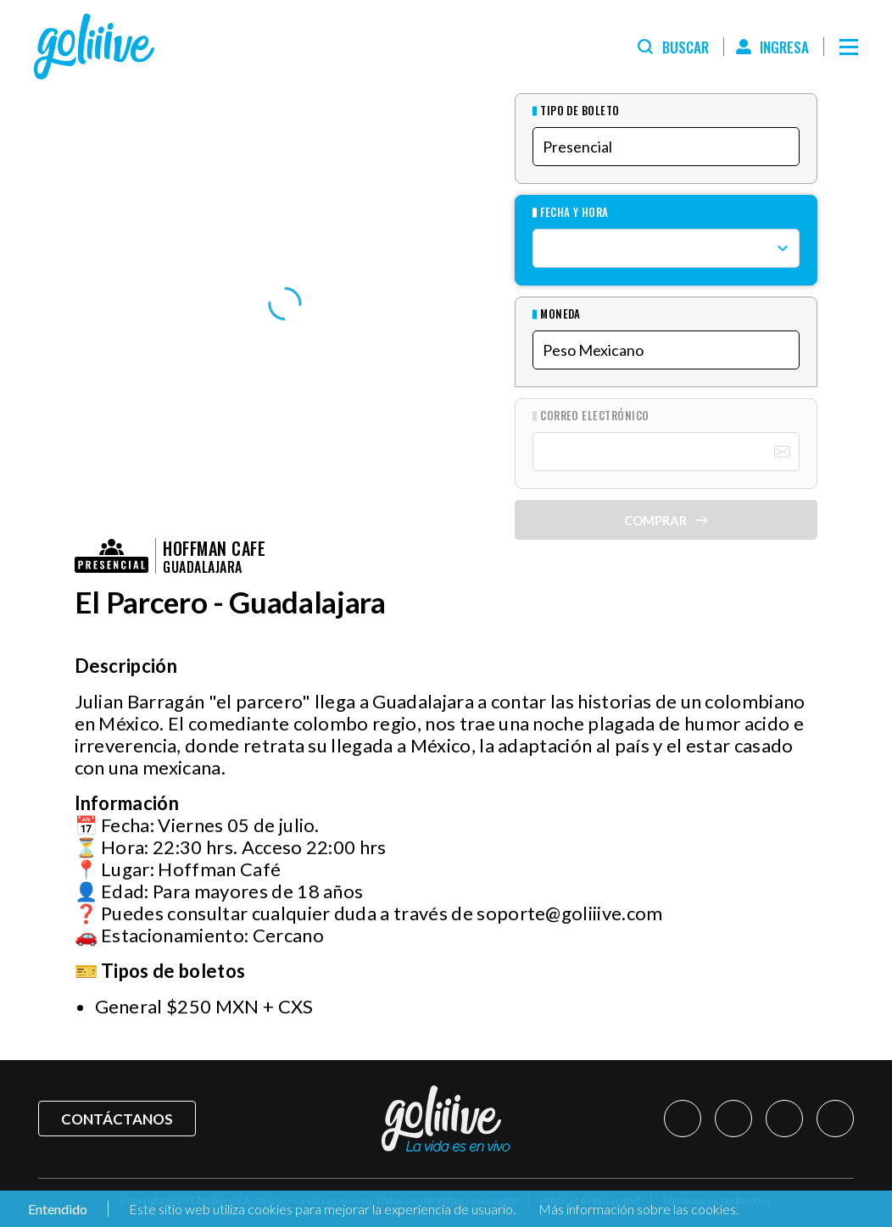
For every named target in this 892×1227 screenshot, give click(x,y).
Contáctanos (117, 1119)
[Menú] (849, 47)
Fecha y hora (574, 212)
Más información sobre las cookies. (638, 1209)
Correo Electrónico (594, 416)
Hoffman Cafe (214, 548)
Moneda (560, 314)
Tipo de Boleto (580, 111)
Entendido (56, 1209)
